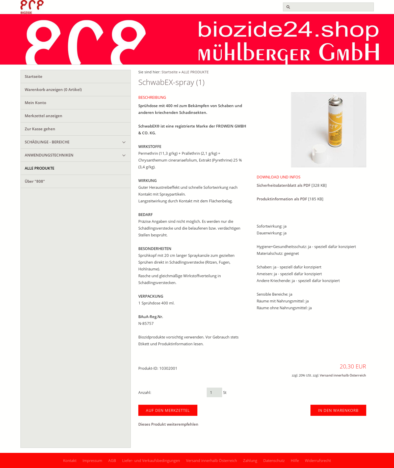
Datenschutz (274, 460)
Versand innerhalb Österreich (343, 375)
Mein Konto (35, 102)
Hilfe (295, 460)
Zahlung (250, 460)
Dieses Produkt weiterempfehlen (168, 424)
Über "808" (35, 181)
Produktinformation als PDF (282, 198)
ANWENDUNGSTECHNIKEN (49, 155)
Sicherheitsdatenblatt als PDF (283, 185)
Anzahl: (144, 392)
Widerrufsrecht (318, 460)
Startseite (33, 76)
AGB (112, 460)
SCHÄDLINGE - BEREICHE (47, 141)
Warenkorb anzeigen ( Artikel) (53, 89)
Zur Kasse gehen (40, 128)
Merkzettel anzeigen (43, 115)
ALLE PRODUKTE (39, 168)
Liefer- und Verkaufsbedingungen (151, 460)
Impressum (92, 460)
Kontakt (69, 460)
